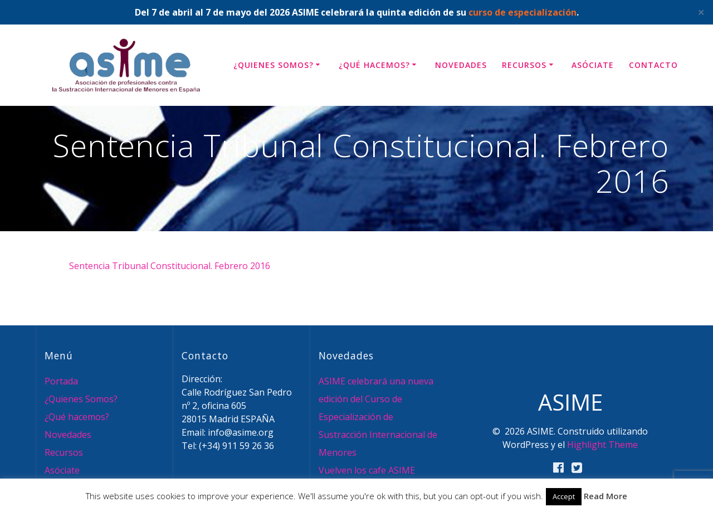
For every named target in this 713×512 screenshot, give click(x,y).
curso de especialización (522, 12)
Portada (61, 381)
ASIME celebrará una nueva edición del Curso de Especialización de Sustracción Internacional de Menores (378, 417)
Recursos (524, 65)
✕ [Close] (701, 12)
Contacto (653, 65)
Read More (605, 495)
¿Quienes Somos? (273, 65)
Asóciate (593, 65)
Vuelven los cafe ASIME (367, 470)
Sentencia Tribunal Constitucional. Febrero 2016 (169, 266)
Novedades (461, 65)
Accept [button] (564, 496)
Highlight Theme (602, 444)
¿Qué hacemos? (374, 65)
